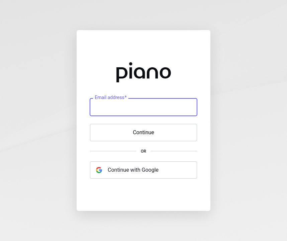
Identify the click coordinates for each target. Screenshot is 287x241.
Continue (143, 132)
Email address (110, 97)
